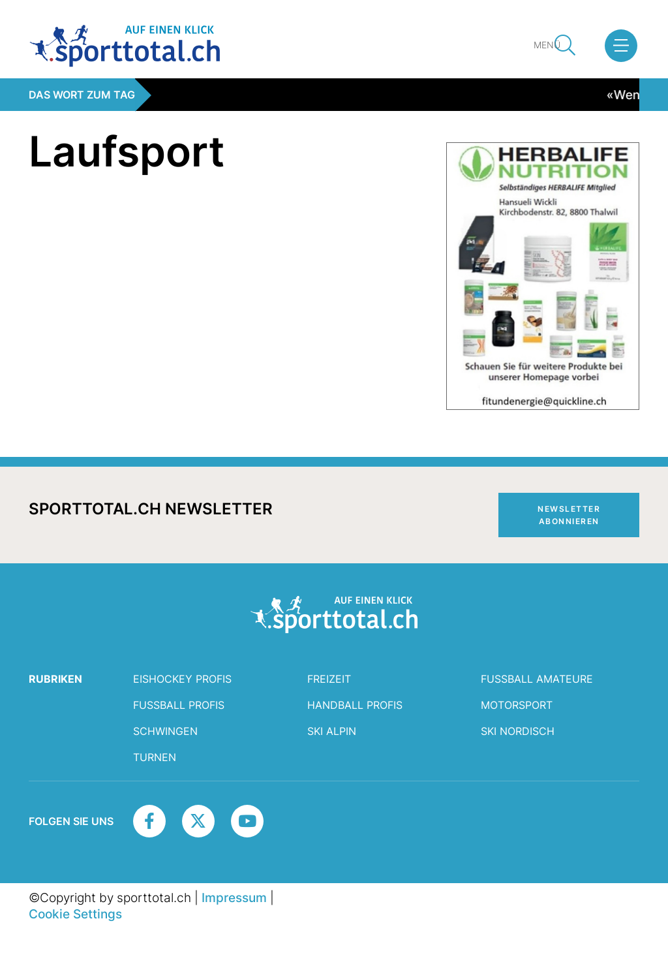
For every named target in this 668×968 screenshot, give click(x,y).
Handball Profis (354, 704)
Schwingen (165, 731)
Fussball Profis (178, 704)
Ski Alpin (331, 731)
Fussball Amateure (537, 678)
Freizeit (329, 678)
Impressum (234, 897)
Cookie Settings (75, 914)
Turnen (154, 757)
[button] (621, 45)
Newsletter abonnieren (569, 515)
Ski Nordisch (517, 731)
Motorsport (517, 704)
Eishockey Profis (182, 678)
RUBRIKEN (55, 678)
